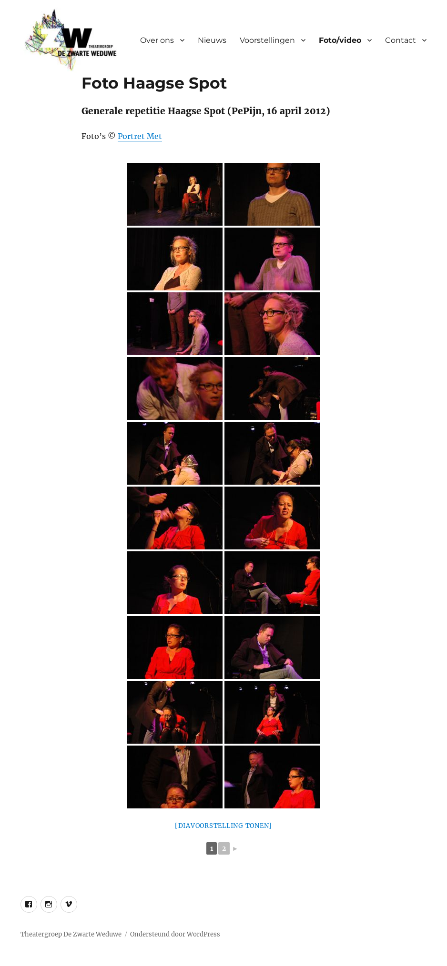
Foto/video (340, 40)
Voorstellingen (267, 40)
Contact (400, 40)
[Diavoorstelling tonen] (223, 826)
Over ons (157, 40)
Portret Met (140, 136)
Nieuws (212, 40)
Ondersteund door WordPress (175, 934)
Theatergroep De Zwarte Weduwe (71, 934)
